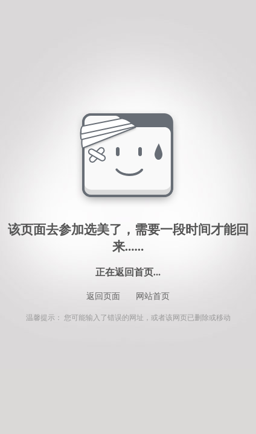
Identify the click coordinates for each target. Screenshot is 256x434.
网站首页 (153, 296)
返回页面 (103, 296)
